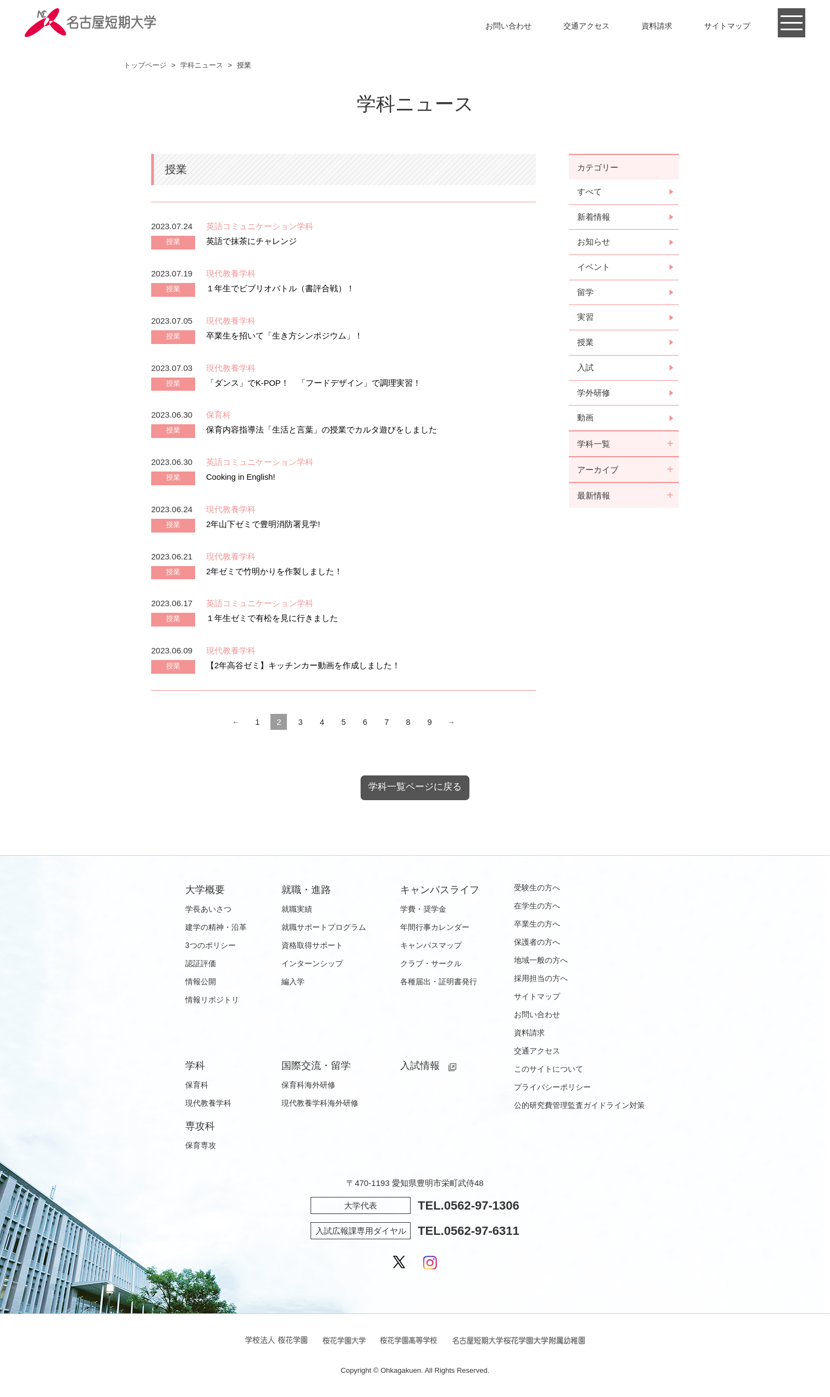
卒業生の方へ (537, 924)
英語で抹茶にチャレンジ (251, 241)
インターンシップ (312, 964)
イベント (593, 268)
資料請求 (656, 25)
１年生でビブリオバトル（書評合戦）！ (280, 288)
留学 (585, 293)
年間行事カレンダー (434, 927)
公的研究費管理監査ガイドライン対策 (579, 1105)
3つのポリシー (210, 945)
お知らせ (593, 242)
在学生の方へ (537, 906)
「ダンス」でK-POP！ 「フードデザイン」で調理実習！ (314, 382)
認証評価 (200, 964)
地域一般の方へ (541, 960)
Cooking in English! (241, 476)
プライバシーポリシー (552, 1087)
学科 (195, 1066)
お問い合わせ (508, 25)
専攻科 (200, 1126)
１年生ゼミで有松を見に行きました (272, 618)
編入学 (293, 982)
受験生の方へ (537, 888)
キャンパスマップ (431, 945)
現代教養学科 (208, 1103)
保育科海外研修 (308, 1085)
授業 (585, 343)
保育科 (196, 1085)
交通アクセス (586, 25)
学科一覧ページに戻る (415, 787)
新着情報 (593, 217)
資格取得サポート (312, 945)
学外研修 (593, 394)
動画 (585, 419)
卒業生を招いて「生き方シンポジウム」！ (284, 335)
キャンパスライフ (439, 890)
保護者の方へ (537, 942)
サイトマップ (727, 25)
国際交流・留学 (316, 1066)
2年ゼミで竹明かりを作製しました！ (274, 571)
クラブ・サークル (431, 964)
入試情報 (420, 1066)
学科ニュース (201, 65)
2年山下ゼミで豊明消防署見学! (263, 524)
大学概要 (205, 890)
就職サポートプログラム (323, 927)
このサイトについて (548, 1069)
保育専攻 (200, 1145)
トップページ (145, 65)
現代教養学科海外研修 (319, 1103)
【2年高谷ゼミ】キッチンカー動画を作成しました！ (303, 665)
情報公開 (200, 982)
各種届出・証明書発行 (438, 982)
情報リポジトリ (212, 1000)
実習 (585, 318)
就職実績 (296, 909)
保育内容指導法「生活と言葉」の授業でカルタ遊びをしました (321, 429)
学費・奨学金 (423, 909)
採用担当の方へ (541, 978)
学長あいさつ (208, 909)
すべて (589, 192)
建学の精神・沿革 (216, 927)
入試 (585, 369)
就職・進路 (306, 890)
